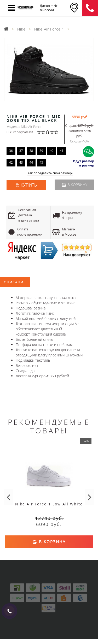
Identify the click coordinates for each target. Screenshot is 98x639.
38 (31, 150)
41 (62, 150)
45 (41, 162)
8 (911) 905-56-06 (90, 8)
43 (21, 162)
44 (31, 162)
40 (51, 150)
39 (41, 150)
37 (21, 150)
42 (11, 162)
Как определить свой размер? (50, 173)
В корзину (74, 184)
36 (11, 150)
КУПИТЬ (29, 185)
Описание (15, 282)
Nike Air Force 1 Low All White (49, 503)
